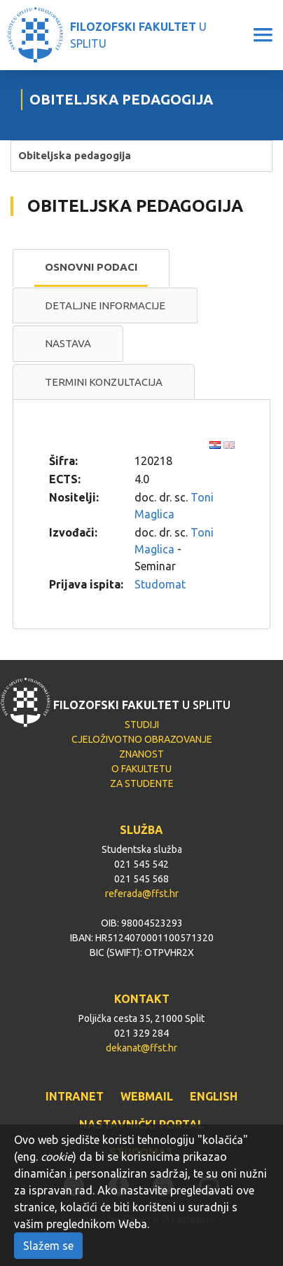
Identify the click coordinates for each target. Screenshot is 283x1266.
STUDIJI (142, 724)
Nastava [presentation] (68, 343)
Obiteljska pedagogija (74, 155)
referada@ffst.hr (142, 893)
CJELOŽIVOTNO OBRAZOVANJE (141, 739)
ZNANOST (141, 754)
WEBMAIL (146, 1096)
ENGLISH (213, 1096)
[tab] (91, 268)
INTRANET (75, 1096)
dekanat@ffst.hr (141, 1047)
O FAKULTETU (141, 768)
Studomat (160, 584)
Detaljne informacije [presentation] (105, 305)
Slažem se (48, 1245)
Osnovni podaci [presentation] (91, 267)
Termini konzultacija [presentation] (104, 382)
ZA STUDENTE (142, 783)
